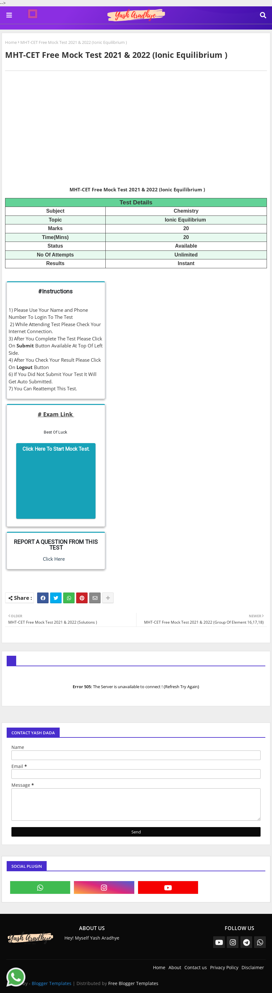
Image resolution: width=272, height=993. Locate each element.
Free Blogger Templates (133, 983)
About (175, 967)
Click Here (51, 559)
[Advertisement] (136, 136)
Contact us (195, 967)
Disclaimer (253, 967)
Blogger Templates (51, 983)
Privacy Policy (224, 967)
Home (11, 42)
